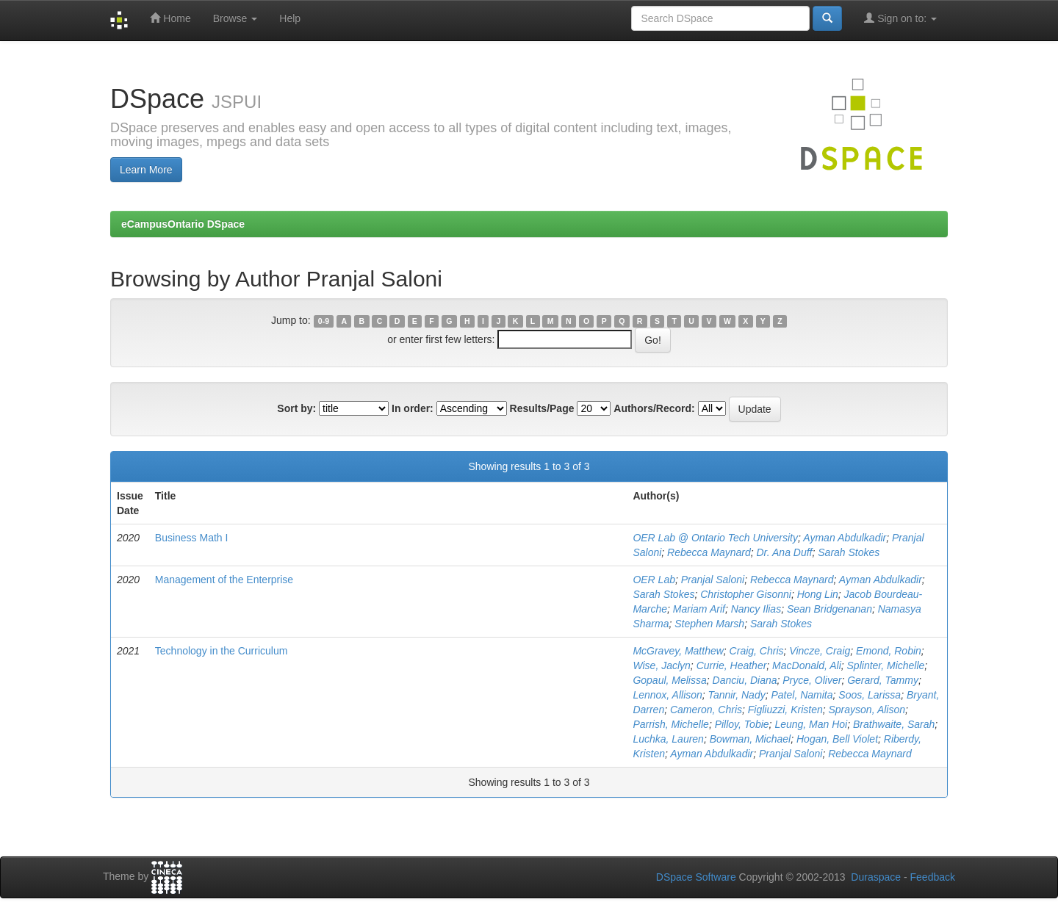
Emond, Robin (888, 651)
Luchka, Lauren (668, 739)
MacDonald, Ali (806, 665)
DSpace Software (696, 877)
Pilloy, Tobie (742, 724)
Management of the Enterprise (224, 579)
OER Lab (654, 579)
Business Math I (191, 538)
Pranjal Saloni (712, 579)
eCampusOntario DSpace (183, 224)
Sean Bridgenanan (829, 609)
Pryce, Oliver (811, 680)
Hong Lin (817, 594)
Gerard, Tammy (882, 680)
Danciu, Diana (745, 680)
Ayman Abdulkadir (844, 538)
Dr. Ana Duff (785, 552)
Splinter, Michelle (886, 665)
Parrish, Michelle (670, 724)
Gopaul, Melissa (669, 680)
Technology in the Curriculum (221, 651)
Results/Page (542, 408)
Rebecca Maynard (709, 552)
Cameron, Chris (706, 709)
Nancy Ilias (756, 609)
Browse (235, 18)
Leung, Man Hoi (810, 724)
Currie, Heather (732, 665)
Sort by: (296, 408)
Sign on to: (900, 18)
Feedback (932, 877)
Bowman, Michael (750, 739)
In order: (412, 408)
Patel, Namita (801, 695)
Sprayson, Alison (866, 709)
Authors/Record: (653, 408)
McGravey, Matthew (678, 651)
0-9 (323, 321)
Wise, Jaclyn (661, 665)
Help (290, 18)
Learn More (146, 170)
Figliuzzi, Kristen (785, 709)
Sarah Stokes (848, 552)
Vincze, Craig (819, 651)
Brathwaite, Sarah (894, 724)
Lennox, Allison (667, 695)
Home (170, 18)
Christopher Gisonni (745, 594)
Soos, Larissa (869, 695)
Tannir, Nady (737, 695)
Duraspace (876, 877)
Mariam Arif (699, 609)
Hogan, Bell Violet (837, 739)
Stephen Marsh (709, 623)
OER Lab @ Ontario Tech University (715, 538)
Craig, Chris (757, 651)
